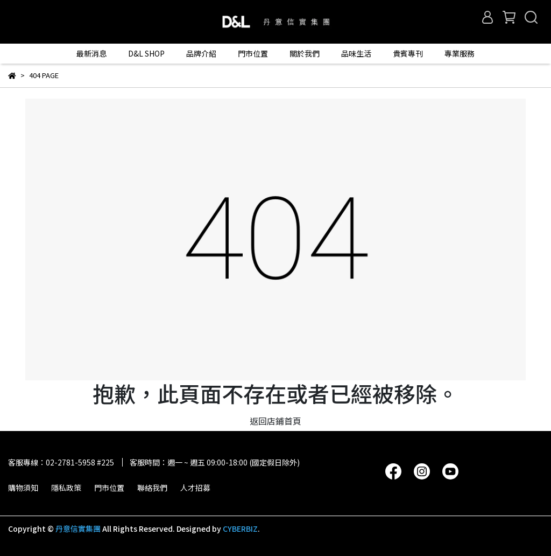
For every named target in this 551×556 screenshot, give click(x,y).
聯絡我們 (152, 487)
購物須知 (23, 487)
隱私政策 (66, 487)
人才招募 (195, 487)
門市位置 (109, 487)
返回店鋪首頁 (275, 420)
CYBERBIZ (240, 528)
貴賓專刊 (408, 53)
